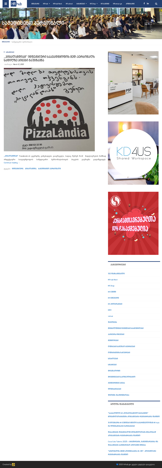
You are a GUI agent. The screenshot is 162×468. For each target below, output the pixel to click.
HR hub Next (57, 4)
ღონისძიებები (114, 389)
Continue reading (12, 163)
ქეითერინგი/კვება (116, 383)
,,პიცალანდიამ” (11, 156)
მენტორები (113, 340)
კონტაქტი (130, 4)
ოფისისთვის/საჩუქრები (119, 353)
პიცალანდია (30, 169)
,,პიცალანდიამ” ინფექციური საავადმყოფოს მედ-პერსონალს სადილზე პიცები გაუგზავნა (49, 58)
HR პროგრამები (115, 304)
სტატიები (80, 4)
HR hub (45, 4)
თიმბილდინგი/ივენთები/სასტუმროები (126, 328)
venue (110, 316)
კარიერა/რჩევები (116, 334)
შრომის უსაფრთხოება (118, 395)
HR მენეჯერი (113, 298)
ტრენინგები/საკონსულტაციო (121, 377)
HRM (109, 310)
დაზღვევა (112, 322)
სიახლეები (113, 359)
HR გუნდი (112, 292)
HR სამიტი (105, 4)
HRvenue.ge (117, 4)
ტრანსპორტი (114, 371)
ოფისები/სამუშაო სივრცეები (121, 346)
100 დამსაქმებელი (116, 274)
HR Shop (93, 4)
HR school (69, 4)
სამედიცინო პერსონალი (49, 169)
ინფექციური (17, 169)
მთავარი (35, 4)
